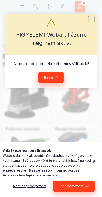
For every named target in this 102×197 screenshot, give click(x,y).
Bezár (48, 77)
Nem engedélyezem (29, 186)
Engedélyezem (71, 186)
